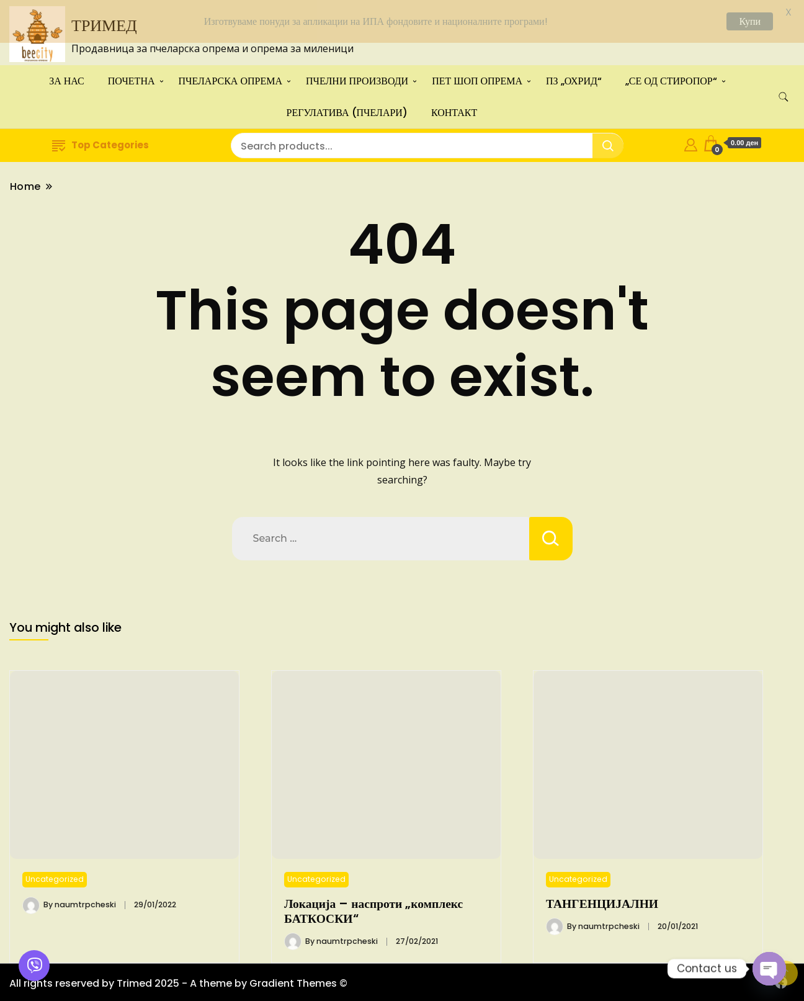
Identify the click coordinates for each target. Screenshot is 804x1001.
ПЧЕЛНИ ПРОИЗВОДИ (357, 78)
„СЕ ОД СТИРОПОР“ (671, 78)
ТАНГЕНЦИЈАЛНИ (602, 900)
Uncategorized (54, 876)
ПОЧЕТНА (131, 78)
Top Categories (100, 141)
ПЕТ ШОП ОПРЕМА (477, 78)
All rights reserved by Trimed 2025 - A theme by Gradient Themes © (178, 981)
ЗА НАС (66, 78)
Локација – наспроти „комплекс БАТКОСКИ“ (373, 908)
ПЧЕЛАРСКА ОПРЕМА (230, 78)
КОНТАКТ (454, 109)
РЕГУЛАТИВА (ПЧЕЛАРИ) (347, 109)
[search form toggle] (783, 94)
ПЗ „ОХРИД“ (574, 78)
